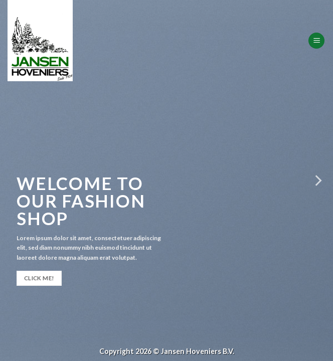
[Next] (317, 180)
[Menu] (316, 41)
